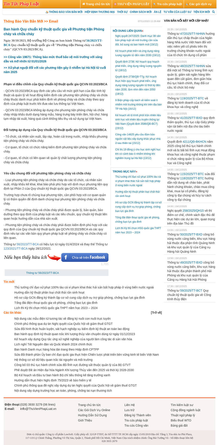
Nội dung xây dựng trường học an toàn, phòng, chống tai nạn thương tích (63, 390)
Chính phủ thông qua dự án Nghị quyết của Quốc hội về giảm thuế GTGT (63, 323)
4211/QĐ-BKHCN (194, 141)
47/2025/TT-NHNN (192, 33)
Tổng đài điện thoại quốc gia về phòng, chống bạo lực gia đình (56, 302)
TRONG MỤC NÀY (125, 171)
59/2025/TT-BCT (191, 290)
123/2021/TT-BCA (15, 248)
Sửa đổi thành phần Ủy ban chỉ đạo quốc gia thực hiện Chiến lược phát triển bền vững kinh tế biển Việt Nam (86, 354)
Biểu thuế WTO (181, 420)
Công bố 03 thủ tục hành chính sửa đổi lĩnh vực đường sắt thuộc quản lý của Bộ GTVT (72, 365)
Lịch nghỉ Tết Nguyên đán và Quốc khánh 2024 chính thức (53, 344)
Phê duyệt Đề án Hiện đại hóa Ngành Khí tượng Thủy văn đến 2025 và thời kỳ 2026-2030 (74, 370)
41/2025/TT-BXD (191, 118)
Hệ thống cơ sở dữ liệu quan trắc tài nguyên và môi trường (53, 359)
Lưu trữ (129, 410)
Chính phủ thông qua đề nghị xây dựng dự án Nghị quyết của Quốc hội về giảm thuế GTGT (75, 385)
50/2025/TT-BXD (191, 234)
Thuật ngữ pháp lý (183, 415)
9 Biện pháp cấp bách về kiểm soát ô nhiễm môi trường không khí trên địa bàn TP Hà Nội (138, 104)
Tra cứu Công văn (136, 425)
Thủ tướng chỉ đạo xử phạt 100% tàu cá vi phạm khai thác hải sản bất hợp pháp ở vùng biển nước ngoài (138, 181)
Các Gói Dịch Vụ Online (94, 410)
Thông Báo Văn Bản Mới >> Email (31, 21)
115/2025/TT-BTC (192, 174)
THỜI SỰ (122, 11)
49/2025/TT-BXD (191, 262)
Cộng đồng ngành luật (185, 410)
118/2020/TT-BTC (192, 178)
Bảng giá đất (179, 425)
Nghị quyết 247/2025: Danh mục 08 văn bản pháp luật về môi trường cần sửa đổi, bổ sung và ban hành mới (138, 40)
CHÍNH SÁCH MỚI (140, 11)
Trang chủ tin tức (89, 405)
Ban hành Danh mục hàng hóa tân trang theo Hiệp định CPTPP (56, 349)
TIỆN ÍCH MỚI (202, 11)
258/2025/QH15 (193, 210)
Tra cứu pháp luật (136, 420)
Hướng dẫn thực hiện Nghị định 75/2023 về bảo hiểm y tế (52, 380)
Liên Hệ (129, 405)
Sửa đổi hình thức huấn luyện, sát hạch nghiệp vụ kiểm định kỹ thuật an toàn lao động (71, 329)
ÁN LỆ (157, 11)
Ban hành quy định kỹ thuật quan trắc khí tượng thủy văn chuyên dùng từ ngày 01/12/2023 (74, 334)
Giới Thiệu (85, 420)
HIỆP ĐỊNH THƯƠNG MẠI (100, 11)
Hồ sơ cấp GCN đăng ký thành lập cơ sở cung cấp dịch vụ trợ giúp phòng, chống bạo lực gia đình (138, 207)
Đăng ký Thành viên (137, 415)
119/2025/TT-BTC (192, 98)
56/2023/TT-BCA (27, 244)
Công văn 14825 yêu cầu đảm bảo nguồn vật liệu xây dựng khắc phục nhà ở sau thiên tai (137, 139)
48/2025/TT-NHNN (192, 66)
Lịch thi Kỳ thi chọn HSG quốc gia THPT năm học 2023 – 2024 (56, 308)
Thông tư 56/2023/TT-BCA (42, 272)
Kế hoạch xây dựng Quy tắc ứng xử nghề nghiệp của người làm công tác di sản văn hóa (73, 339)
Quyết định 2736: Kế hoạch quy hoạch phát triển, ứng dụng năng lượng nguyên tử (138, 66)
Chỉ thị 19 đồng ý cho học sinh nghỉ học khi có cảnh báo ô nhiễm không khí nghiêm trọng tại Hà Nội (137, 154)
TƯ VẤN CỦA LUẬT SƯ (177, 11)
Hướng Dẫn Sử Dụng (92, 415)
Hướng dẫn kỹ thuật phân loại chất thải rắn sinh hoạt (49, 292)
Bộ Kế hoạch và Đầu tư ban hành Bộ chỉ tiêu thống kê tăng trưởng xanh (62, 375)
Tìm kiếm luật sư (182, 405)
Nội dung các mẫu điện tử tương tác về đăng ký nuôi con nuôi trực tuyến (62, 318)
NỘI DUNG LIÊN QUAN (128, 30)
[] (156, 312)
